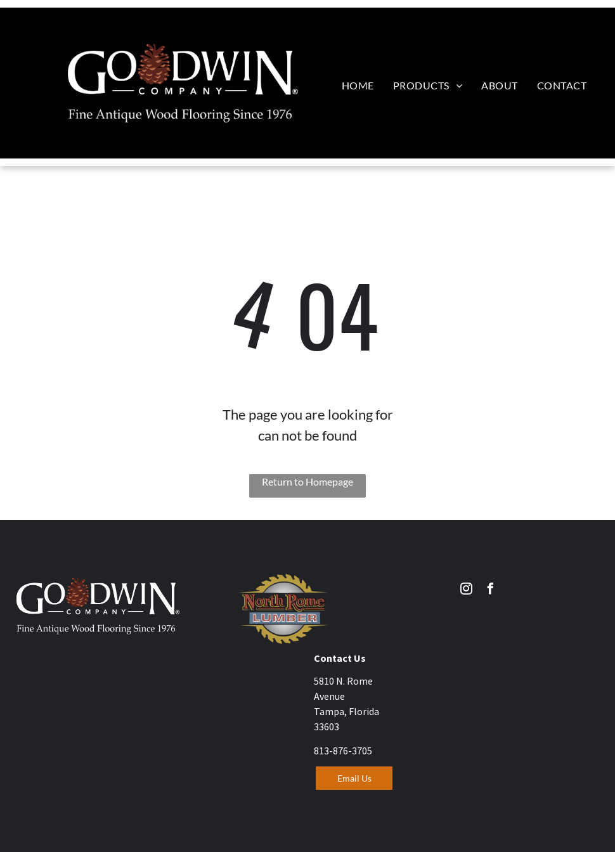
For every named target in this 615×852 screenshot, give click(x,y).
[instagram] (467, 590)
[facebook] (491, 590)
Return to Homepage (307, 481)
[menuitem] (358, 85)
